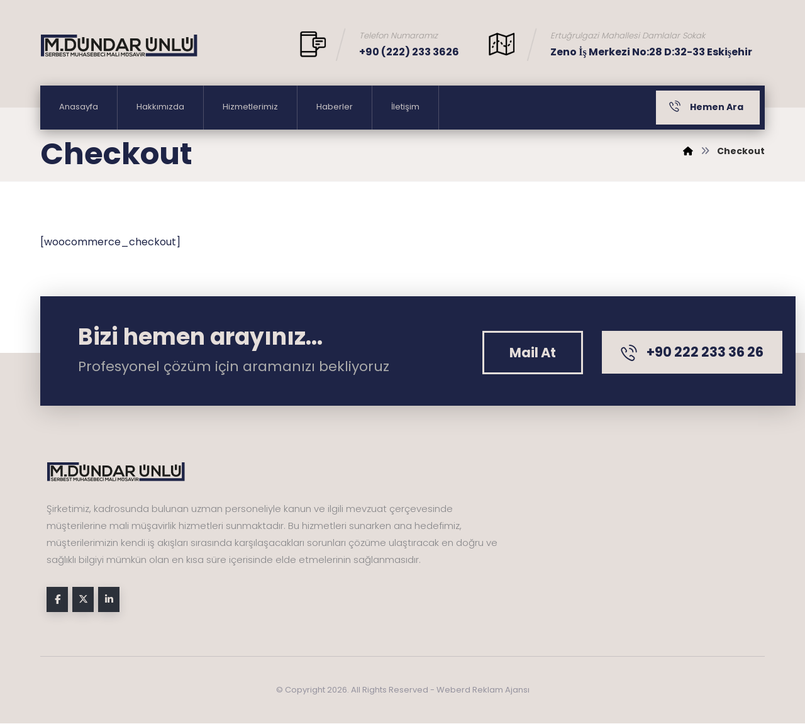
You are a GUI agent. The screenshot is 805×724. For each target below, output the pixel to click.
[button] (532, 352)
